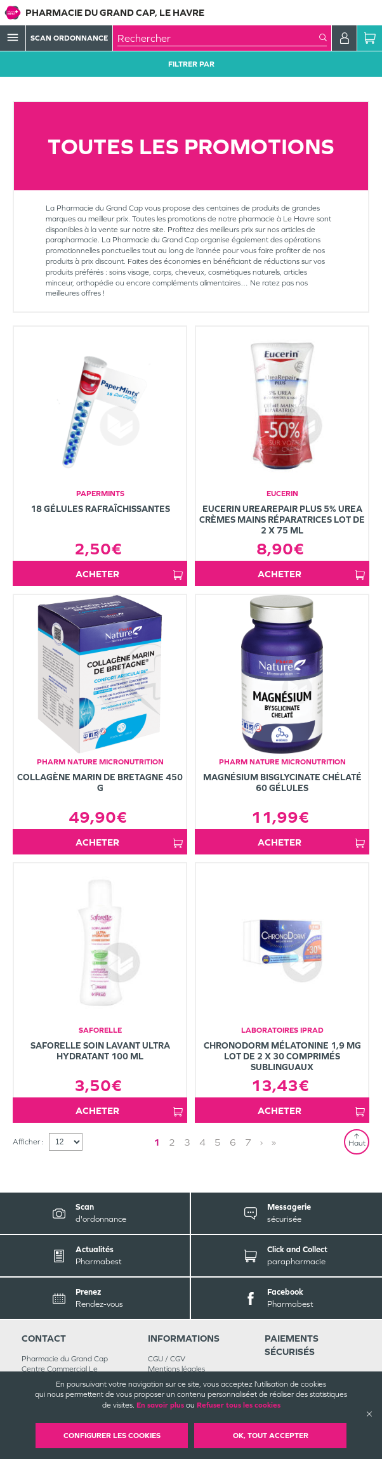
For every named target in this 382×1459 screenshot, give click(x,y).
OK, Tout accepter (270, 1435)
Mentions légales (176, 1368)
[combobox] (218, 38)
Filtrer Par (191, 64)
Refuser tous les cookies (238, 1405)
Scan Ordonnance (69, 38)
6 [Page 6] (233, 1142)
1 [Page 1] (157, 1142)
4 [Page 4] (202, 1142)
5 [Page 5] (217, 1142)
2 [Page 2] (172, 1142)
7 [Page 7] (248, 1142)
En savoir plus (160, 1405)
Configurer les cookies (112, 1435)
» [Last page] (274, 1142)
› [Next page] (261, 1142)
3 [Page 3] (187, 1142)
